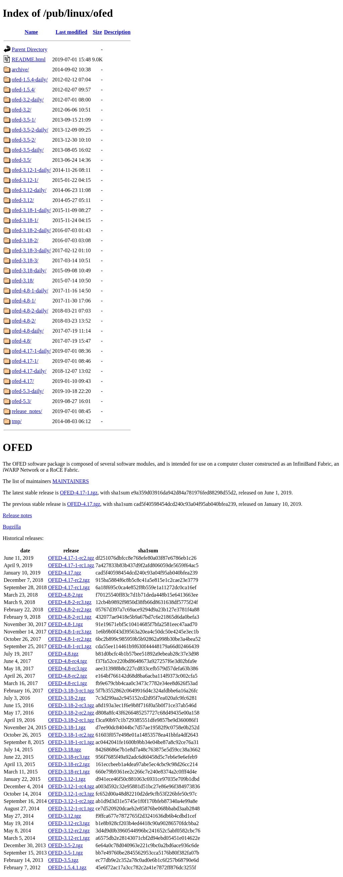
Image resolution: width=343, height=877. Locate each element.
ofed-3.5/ (21, 160)
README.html (29, 59)
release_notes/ (27, 411)
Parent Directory (29, 49)
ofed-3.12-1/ (25, 180)
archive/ (20, 69)
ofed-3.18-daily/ (29, 270)
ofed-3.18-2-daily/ (31, 230)
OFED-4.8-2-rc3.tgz (69, 602)
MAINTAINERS (70, 481)
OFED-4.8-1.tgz (65, 624)
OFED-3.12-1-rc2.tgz (71, 801)
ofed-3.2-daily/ (28, 100)
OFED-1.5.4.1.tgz (67, 867)
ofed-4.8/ (21, 341)
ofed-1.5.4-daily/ (30, 79)
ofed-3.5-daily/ (28, 150)
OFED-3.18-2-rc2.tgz (71, 713)
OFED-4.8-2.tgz (65, 595)
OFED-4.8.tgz (63, 654)
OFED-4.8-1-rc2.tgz (69, 639)
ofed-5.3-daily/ (28, 391)
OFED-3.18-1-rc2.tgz (71, 735)
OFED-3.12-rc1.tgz (68, 838)
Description (117, 32)
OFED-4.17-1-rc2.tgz (71, 558)
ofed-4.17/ (23, 381)
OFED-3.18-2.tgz (66, 698)
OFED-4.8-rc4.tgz (67, 661)
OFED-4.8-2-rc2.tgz (69, 609)
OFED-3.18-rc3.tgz (68, 757)
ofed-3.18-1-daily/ (31, 210)
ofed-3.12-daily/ (29, 190)
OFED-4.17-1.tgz (78, 492)
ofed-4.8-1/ (24, 300)
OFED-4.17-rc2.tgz (68, 580)
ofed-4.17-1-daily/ (31, 351)
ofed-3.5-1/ (24, 120)
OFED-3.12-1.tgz (66, 779)
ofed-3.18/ (23, 280)
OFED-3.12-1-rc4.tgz (71, 786)
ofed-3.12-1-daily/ (31, 170)
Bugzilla (12, 527)
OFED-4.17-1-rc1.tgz (71, 565)
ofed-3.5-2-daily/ (30, 130)
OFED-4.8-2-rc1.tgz (69, 617)
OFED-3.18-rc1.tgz (68, 771)
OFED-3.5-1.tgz (65, 853)
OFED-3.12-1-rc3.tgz (71, 794)
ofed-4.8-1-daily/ (30, 290)
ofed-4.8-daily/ (28, 331)
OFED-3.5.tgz (63, 860)
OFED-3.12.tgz (64, 816)
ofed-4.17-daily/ (29, 371)
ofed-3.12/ (23, 200)
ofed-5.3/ (21, 401)
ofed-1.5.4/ (23, 89)
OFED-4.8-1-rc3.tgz (69, 631)
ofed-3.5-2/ (24, 140)
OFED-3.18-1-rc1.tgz (71, 742)
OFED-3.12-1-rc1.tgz (71, 808)
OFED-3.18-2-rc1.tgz (71, 720)
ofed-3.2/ (21, 110)
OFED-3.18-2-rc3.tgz (71, 705)
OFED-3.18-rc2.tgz (68, 764)
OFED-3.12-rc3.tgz (68, 823)
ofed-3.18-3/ (25, 260)
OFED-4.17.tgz (83, 504)
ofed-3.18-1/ (25, 220)
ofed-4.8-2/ (24, 321)
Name (31, 32)
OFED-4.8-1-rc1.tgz (69, 646)
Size (97, 32)
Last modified (71, 32)
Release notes (17, 515)
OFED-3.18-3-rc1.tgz (71, 690)
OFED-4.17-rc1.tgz (68, 587)
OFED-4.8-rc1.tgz (67, 683)
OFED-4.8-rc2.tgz (67, 676)
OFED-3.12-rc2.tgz (68, 830)
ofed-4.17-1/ (25, 361)
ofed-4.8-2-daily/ (30, 311)
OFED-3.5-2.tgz (65, 845)
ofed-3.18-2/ (25, 240)
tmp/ (16, 421)
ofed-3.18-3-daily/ (31, 250)
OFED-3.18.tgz (64, 749)
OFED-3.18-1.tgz (66, 727)
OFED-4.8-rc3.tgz (67, 668)
